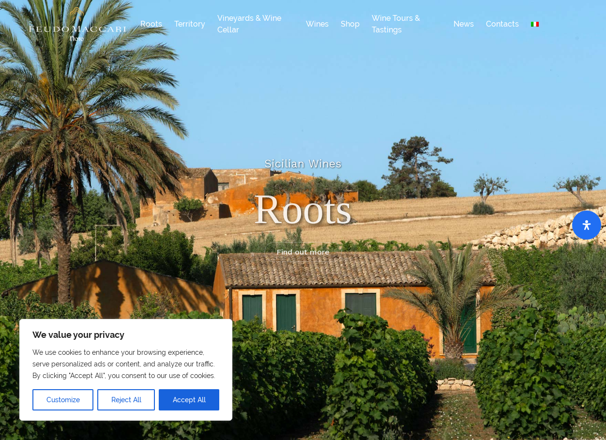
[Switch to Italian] (535, 24)
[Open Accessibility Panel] (586, 225)
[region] (125, 370)
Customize (63, 400)
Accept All (189, 400)
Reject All (126, 400)
